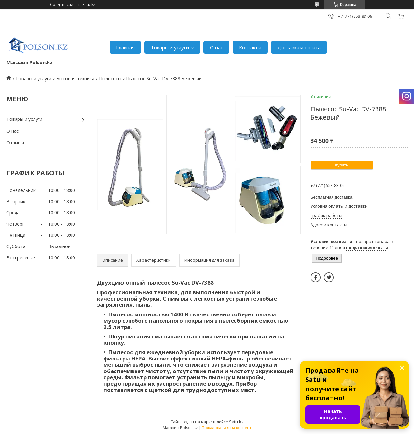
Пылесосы (110, 78)
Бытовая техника (75, 78)
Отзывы (15, 143)
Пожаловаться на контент (226, 427)
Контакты (250, 47)
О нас (216, 47)
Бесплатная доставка (331, 197)
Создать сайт (62, 4)
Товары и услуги (170, 47)
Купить (341, 165)
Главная (125, 47)
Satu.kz (236, 422)
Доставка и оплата (299, 47)
